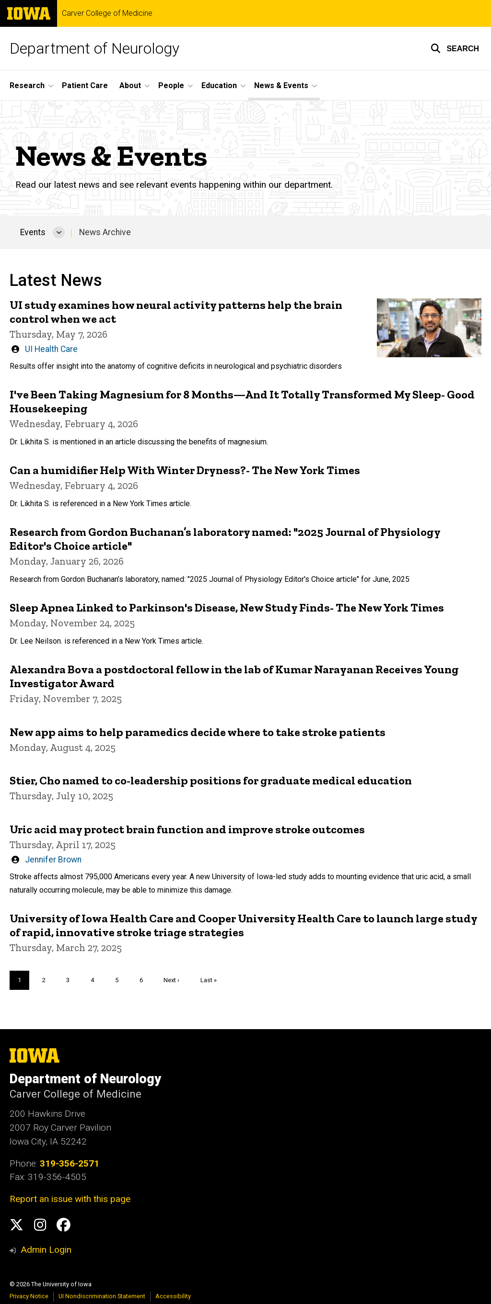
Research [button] (27, 85)
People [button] (171, 85)
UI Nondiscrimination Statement (101, 1296)
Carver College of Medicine (107, 13)
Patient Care (85, 85)
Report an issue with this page (70, 1198)
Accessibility (173, 1296)
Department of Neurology (94, 48)
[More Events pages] (59, 232)
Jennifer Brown (53, 859)
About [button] (130, 85)
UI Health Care (51, 348)
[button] (455, 48)
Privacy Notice (29, 1296)
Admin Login (46, 1249)
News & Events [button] (281, 85)
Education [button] (219, 85)
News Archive (105, 232)
